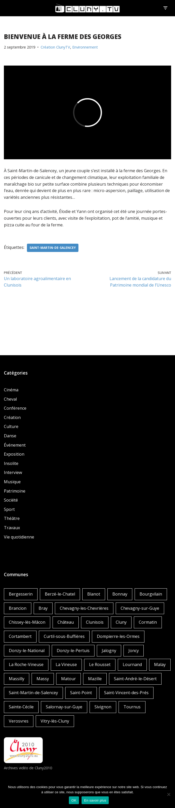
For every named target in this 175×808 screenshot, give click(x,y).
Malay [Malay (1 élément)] (160, 664)
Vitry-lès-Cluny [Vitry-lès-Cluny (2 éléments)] (55, 721)
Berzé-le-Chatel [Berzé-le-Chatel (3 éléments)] (60, 594)
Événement (15, 445)
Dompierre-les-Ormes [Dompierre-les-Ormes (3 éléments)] (118, 636)
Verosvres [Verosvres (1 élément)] (18, 721)
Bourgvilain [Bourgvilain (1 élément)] (151, 594)
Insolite (11, 463)
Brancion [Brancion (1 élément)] (17, 608)
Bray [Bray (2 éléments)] (43, 608)
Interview (13, 472)
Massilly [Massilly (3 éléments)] (16, 679)
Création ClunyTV (55, 47)
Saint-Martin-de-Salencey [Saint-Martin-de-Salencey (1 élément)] (33, 692)
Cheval (10, 399)
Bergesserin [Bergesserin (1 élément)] (21, 594)
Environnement (85, 47)
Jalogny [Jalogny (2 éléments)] (109, 650)
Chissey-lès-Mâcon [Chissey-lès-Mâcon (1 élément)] (27, 622)
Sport (9, 509)
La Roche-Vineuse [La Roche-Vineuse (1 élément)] (26, 664)
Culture (11, 426)
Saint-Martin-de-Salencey (53, 247)
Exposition (14, 454)
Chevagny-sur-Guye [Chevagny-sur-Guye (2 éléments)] (140, 608)
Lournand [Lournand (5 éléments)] (132, 664)
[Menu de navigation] (165, 8)
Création (12, 417)
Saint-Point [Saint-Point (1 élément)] (81, 692)
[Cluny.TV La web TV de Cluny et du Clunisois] (87, 8)
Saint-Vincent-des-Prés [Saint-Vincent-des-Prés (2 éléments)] (126, 692)
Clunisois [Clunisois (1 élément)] (95, 622)
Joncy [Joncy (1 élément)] (133, 650)
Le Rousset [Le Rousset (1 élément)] (100, 664)
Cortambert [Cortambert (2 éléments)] (20, 636)
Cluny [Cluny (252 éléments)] (121, 622)
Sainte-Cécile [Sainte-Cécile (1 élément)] (21, 707)
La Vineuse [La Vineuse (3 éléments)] (66, 664)
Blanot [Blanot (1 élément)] (93, 594)
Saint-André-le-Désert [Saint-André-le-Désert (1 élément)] (135, 679)
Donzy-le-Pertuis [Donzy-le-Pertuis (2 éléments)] (73, 650)
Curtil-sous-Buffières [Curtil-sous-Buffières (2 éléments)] (64, 636)
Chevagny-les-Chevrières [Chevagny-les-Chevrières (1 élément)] (84, 608)
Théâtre (12, 518)
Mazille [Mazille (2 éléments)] (95, 679)
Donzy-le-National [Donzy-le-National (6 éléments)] (27, 650)
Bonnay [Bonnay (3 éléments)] (119, 594)
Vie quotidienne (19, 537)
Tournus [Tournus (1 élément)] (132, 707)
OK (73, 800)
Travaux (12, 527)
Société (11, 500)
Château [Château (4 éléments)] (65, 622)
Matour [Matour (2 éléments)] (68, 679)
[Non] (168, 794)
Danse (10, 436)
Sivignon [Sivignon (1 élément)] (102, 707)
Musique (12, 482)
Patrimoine (14, 491)
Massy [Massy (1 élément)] (43, 679)
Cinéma (11, 390)
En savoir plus (95, 800)
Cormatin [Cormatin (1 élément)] (148, 622)
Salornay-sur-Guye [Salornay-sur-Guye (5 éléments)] (64, 707)
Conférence (15, 408)
